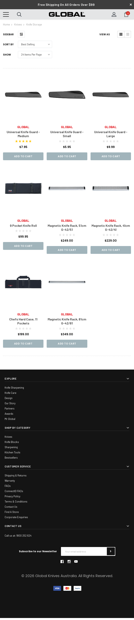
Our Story (10, 405)
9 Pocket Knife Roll (23, 227)
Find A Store (12, 514)
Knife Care (10, 394)
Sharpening (11, 449)
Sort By (8, 46)
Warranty (10, 482)
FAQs (8, 487)
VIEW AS (104, 36)
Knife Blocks (12, 444)
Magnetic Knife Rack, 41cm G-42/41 (111, 229)
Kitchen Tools (12, 454)
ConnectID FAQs (14, 493)
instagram (69, 563)
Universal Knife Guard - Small (66, 135)
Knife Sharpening (14, 389)
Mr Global (10, 420)
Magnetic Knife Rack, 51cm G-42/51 (67, 229)
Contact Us (11, 508)
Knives (18, 26)
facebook (62, 563)
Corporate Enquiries (16, 519)
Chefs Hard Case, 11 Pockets (23, 323)
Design (8, 400)
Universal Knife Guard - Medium (23, 135)
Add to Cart (23, 157)
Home (6, 26)
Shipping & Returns (16, 477)
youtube (76, 563)
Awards (9, 415)
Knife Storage (34, 26)
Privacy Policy (12, 498)
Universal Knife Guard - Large (110, 135)
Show (7, 56)
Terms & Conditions (16, 503)
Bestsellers (11, 459)
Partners (9, 410)
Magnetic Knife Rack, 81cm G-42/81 (67, 323)
